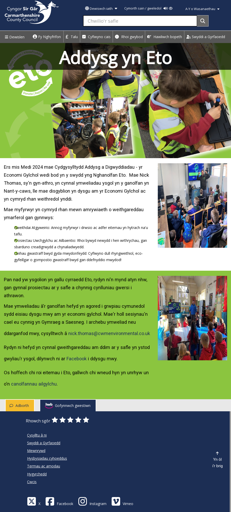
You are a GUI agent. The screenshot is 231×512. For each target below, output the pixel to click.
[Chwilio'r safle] (140, 21)
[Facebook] (59, 501)
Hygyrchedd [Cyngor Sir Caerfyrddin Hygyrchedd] (37, 474)
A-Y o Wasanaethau (202, 9)
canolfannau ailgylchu (34, 384)
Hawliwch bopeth (164, 36)
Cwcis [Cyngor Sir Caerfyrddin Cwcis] (32, 481)
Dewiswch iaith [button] (101, 8)
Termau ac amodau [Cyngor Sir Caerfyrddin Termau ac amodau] (43, 466)
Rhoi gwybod (129, 36)
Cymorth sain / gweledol (148, 8)
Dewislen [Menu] (14, 37)
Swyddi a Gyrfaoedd (205, 36)
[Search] (203, 21)
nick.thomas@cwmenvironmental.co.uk (109, 333)
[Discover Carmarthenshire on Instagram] (92, 501)
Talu (72, 36)
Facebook (77, 358)
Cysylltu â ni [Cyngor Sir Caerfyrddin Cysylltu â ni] (37, 435)
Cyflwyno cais (96, 36)
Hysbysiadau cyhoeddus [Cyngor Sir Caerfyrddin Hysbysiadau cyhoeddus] (47, 458)
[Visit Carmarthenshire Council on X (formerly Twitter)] (34, 501)
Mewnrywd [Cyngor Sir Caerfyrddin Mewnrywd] (36, 450)
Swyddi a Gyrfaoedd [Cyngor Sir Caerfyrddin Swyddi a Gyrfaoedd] (43, 442)
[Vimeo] (122, 501)
